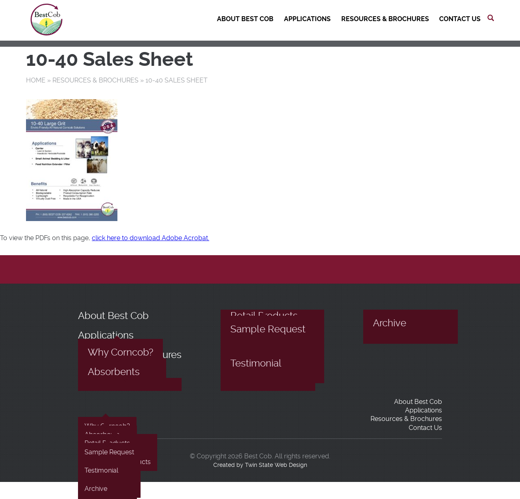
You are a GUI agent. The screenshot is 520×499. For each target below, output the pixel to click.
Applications (307, 19)
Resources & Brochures (385, 19)
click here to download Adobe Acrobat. (150, 238)
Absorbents (114, 372)
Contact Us (460, 19)
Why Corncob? (120, 352)
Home (36, 80)
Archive (389, 323)
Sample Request (268, 329)
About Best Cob (245, 19)
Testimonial (256, 363)
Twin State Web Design (276, 465)
